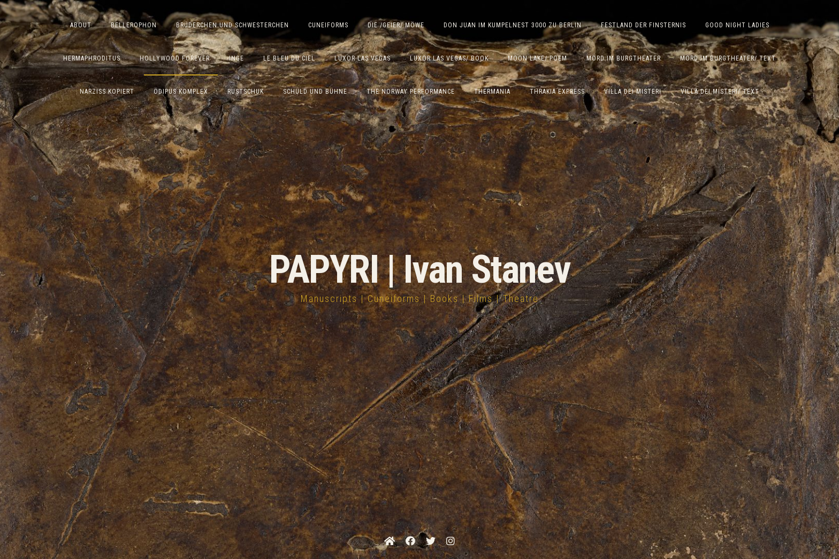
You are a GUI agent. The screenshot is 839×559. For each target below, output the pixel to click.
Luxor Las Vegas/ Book (449, 58)
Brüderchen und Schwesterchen (232, 25)
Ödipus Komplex (181, 91)
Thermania (492, 91)
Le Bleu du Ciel (289, 58)
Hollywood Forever (175, 58)
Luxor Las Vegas (362, 58)
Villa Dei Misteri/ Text (720, 91)
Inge (236, 58)
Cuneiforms (328, 25)
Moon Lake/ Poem (537, 58)
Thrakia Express (557, 91)
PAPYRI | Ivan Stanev (419, 269)
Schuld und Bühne (315, 91)
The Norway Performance (411, 91)
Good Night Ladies (737, 25)
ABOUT (80, 25)
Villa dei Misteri (632, 91)
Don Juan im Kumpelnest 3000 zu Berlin (513, 25)
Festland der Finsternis (643, 25)
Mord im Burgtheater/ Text (728, 58)
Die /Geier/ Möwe (396, 25)
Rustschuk (245, 91)
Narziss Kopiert (107, 91)
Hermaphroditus (91, 58)
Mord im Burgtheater (623, 58)
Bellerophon (134, 25)
